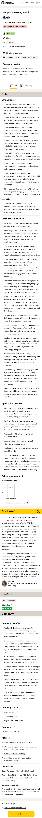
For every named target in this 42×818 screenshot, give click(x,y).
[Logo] (7, 2)
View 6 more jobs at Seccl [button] (14, 808)
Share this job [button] (9, 803)
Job (13, 85)
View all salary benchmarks (14, 503)
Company (26, 85)
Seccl (25, 12)
